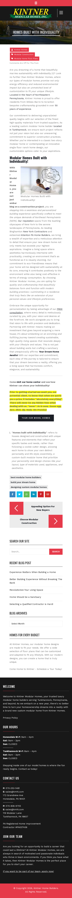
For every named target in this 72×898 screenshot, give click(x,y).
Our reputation (26, 221)
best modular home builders (26, 477)
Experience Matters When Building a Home (33, 572)
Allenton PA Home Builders (35, 235)
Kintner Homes (20, 50)
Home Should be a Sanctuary (25, 597)
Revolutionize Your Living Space (26, 590)
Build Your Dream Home (23, 482)
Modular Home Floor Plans (26, 59)
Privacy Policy (10, 717)
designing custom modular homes (29, 487)
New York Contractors (35, 231)
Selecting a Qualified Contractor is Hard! (31, 604)
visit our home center (28, 382)
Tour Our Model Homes (36, 418)
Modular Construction (23, 54)
